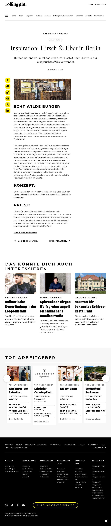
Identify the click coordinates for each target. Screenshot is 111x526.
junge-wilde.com (97, 493)
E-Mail (7, 98)
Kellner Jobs (44, 466)
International (9, 466)
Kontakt (9, 445)
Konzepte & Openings (55, 34)
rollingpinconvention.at (98, 467)
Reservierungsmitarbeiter (81, 478)
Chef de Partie (27, 471)
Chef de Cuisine (28, 469)
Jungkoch (26, 477)
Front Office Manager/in (79, 486)
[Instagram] (6, 505)
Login (90, 5)
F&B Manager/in (62, 479)
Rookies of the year (98, 498)
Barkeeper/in (44, 477)
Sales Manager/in (63, 474)
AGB (103, 445)
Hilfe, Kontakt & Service (55, 505)
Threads (7, 104)
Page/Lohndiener (80, 482)
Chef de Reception (81, 474)
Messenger (7, 86)
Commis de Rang (46, 471)
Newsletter (55, 445)
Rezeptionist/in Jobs (12, 471)
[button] (7, 378)
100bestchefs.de (97, 490)
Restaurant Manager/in (61, 470)
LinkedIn (7, 110)
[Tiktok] (12, 505)
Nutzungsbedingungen (16, 448)
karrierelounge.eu (98, 495)
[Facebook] (18, 505)
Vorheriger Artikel (26, 241)
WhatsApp (7, 92)
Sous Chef (26, 474)
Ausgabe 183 (55, 40)
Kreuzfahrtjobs (10, 469)
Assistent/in (61, 482)
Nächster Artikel (60, 241)
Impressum (93, 445)
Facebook (7, 80)
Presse (82, 445)
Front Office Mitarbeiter (79, 470)
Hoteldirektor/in (62, 477)
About (19, 445)
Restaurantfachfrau (46, 469)
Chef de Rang (44, 474)
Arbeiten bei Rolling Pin (36, 445)
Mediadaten (70, 445)
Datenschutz (100, 448)
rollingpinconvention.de (98, 473)
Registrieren (100, 5)
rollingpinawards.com (98, 478)
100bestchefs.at (97, 487)
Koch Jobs (26, 466)
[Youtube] (23, 505)
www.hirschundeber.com (25, 232)
